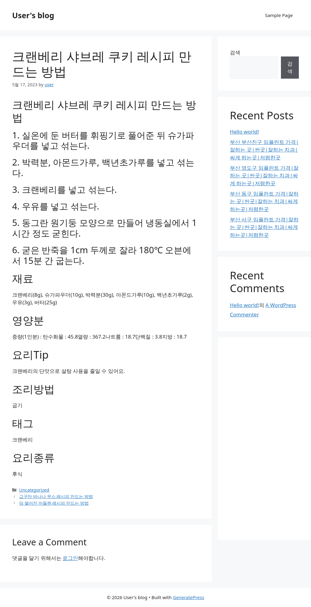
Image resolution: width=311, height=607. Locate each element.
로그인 (70, 557)
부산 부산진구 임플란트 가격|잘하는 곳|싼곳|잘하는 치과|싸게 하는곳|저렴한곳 (264, 149)
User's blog (33, 15)
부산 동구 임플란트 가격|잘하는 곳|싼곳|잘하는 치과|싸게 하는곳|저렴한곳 (264, 201)
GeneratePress (188, 597)
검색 (235, 52)
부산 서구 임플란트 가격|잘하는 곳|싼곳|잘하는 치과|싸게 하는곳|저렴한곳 (264, 227)
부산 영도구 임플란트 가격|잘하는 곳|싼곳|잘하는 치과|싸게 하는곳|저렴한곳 (264, 175)
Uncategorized (34, 490)
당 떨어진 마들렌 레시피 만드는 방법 (54, 503)
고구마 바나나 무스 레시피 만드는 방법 (56, 496)
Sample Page (279, 15)
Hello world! (244, 131)
